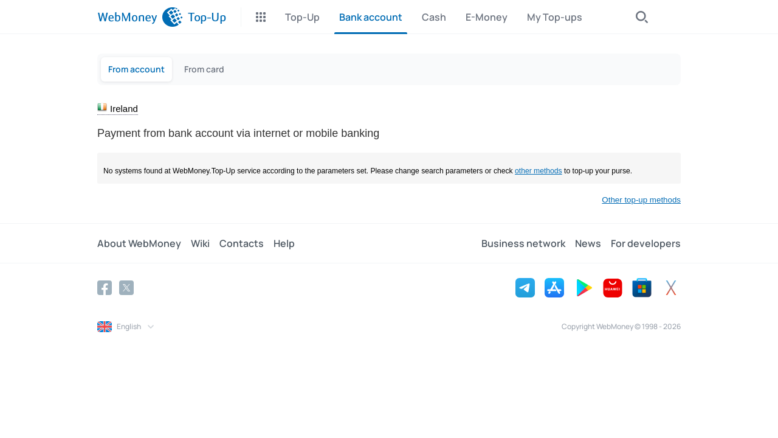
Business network (523, 243)
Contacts (241, 243)
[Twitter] (126, 287)
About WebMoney (139, 243)
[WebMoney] (140, 17)
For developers (646, 243)
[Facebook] (104, 287)
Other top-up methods (641, 199)
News (588, 243)
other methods (538, 171)
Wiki (200, 243)
